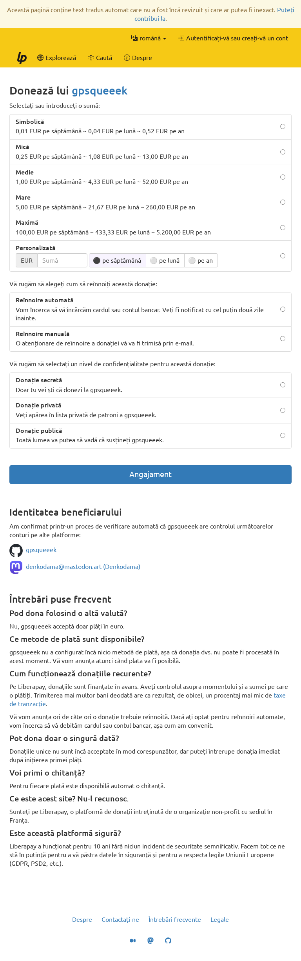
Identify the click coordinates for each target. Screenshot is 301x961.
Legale (219, 919)
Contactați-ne (120, 919)
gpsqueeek (99, 90)
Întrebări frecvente (175, 919)
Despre (82, 919)
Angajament (150, 474)
